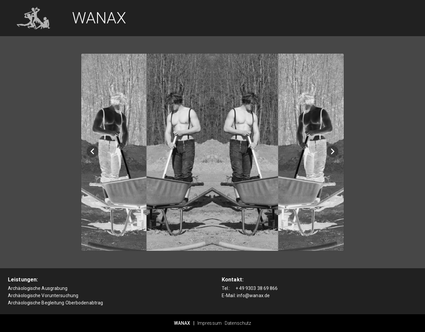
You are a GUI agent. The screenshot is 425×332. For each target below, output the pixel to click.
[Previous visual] (92, 151)
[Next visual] (332, 151)
